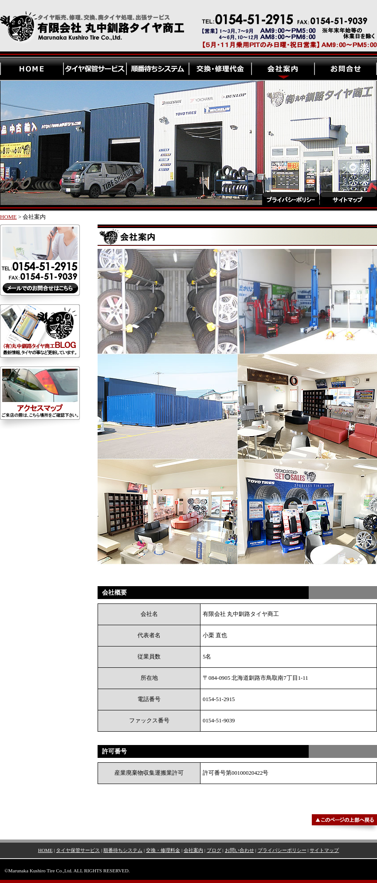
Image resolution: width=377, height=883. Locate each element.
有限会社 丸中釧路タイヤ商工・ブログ (40, 335)
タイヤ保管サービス (78, 850)
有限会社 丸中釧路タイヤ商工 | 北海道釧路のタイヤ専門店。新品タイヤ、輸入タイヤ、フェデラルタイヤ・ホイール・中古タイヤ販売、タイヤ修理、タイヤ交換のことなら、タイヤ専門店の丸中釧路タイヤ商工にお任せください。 (188, 29)
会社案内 (193, 850)
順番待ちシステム (122, 850)
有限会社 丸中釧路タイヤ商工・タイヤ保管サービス (94, 69)
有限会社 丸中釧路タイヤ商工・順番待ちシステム (157, 69)
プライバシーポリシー (282, 850)
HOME (8, 217)
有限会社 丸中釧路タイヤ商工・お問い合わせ (345, 69)
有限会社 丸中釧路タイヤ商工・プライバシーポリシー (290, 145)
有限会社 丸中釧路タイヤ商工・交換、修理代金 (219, 69)
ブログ (214, 850)
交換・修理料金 (163, 850)
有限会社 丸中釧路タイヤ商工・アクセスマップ (40, 398)
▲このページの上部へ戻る (188, 815)
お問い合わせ (239, 850)
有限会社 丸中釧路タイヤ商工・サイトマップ (348, 145)
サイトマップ (324, 850)
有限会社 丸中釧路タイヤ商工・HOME (31, 69)
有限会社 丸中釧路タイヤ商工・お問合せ (40, 264)
